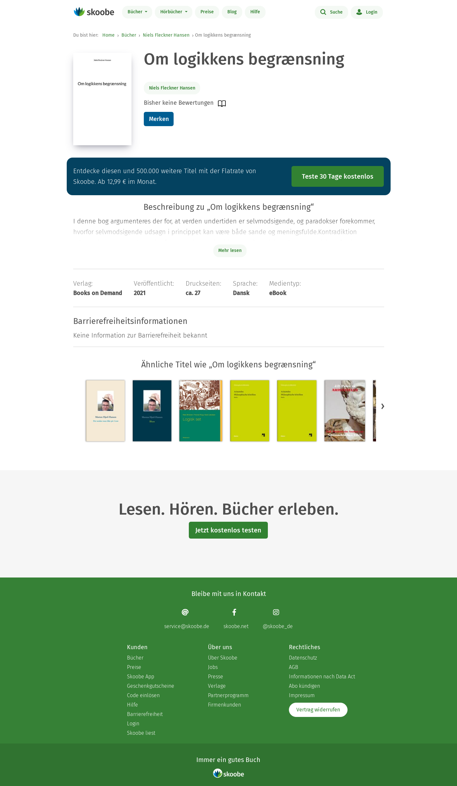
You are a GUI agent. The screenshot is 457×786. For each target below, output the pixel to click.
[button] (383, 406)
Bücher (136, 12)
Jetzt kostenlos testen (228, 530)
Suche (331, 11)
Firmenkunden (224, 705)
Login (366, 11)
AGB (293, 667)
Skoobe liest (141, 733)
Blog (232, 12)
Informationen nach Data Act (322, 676)
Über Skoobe (222, 658)
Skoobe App (140, 676)
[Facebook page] (236, 618)
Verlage (217, 686)
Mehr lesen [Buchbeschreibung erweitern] (230, 250)
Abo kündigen (304, 686)
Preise (207, 12)
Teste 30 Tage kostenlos (337, 176)
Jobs (213, 667)
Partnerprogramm (228, 695)
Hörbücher (172, 12)
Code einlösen (143, 695)
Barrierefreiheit (145, 714)
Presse (215, 676)
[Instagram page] (277, 618)
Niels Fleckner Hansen (166, 35)
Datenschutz (303, 658)
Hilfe (255, 12)
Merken (159, 119)
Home (108, 35)
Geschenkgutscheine (150, 686)
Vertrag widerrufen (318, 710)
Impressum (302, 695)
